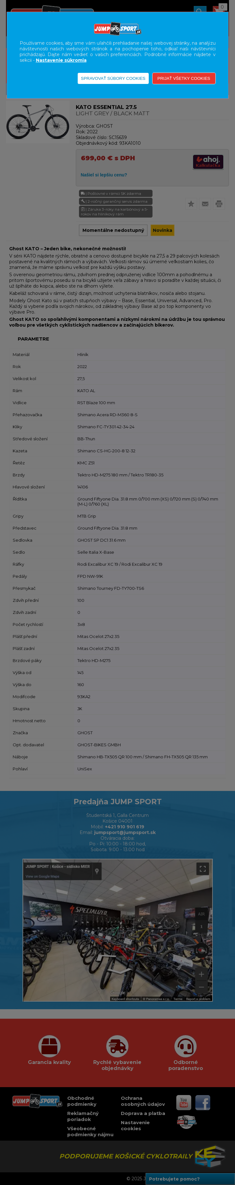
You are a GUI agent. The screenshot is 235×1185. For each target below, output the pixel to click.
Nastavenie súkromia (61, 60)
